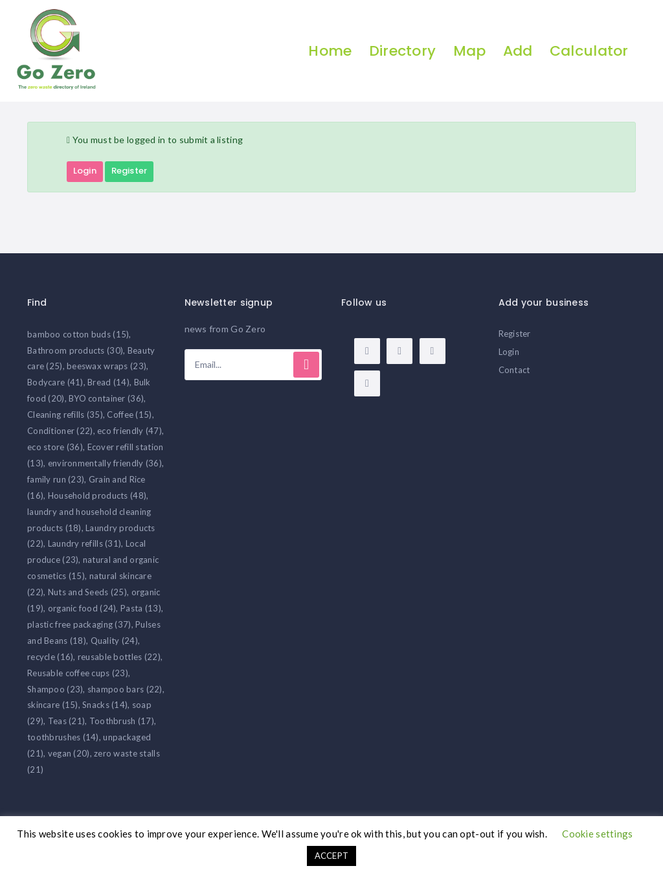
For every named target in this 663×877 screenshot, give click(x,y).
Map (468, 51)
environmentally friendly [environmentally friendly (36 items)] (105, 463)
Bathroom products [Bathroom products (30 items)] (75, 350)
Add (517, 51)
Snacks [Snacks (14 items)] (105, 705)
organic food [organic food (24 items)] (82, 609)
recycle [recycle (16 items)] (50, 657)
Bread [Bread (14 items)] (108, 383)
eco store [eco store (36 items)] (55, 447)
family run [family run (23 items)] (55, 479)
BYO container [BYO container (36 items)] (106, 399)
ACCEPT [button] (332, 855)
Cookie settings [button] (597, 833)
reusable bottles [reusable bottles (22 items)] (119, 657)
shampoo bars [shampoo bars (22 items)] (125, 689)
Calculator (588, 51)
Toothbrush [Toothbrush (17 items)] (121, 721)
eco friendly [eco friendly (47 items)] (129, 431)
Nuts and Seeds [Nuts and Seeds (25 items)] (87, 592)
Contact (514, 370)
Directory (401, 51)
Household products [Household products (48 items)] (97, 495)
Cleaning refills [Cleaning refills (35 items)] (65, 415)
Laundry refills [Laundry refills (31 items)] (85, 544)
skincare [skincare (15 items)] (52, 705)
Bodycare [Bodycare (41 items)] (55, 383)
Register (129, 171)
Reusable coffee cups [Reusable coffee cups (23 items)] (77, 673)
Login (84, 171)
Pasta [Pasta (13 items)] (140, 609)
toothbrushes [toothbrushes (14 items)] (63, 738)
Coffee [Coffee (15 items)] (129, 415)
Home (329, 51)
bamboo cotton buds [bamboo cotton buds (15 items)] (78, 334)
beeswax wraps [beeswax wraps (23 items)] (106, 366)
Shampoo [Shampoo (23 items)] (55, 689)
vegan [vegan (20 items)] (69, 754)
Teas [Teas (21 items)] (66, 721)
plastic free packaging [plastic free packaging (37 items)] (79, 624)
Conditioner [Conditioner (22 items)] (60, 431)
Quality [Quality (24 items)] (114, 640)
